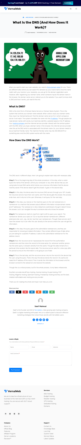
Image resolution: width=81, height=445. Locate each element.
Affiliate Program (9, 434)
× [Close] (1, 2)
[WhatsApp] (52, 292)
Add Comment (15, 354)
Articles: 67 (40, 323)
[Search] (70, 8)
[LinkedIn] (32, 292)
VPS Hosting (48, 401)
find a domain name (53, 87)
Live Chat (47, 431)
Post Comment (15, 370)
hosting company (19, 123)
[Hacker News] (38, 292)
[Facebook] (12, 292)
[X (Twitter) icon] (44, 320)
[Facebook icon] (34, 320)
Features (7, 431)
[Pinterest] (25, 292)
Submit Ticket (48, 434)
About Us (7, 426)
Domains (47, 406)
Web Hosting (52, 32)
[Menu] (76, 8)
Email (33, 347)
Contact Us (47, 426)
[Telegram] (45, 292)
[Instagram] (14, 413)
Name (12, 347)
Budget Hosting (49, 396)
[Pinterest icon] (47, 320)
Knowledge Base (49, 429)
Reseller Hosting (49, 399)
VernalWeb (38, 310)
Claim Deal (67, 3)
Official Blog (8, 429)
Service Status (49, 436)
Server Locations (10, 436)
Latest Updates (49, 439)
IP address (54, 118)
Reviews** (7, 439)
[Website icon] (40, 320)
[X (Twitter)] (18, 292)
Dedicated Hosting (50, 404)
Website (55, 347)
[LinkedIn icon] (37, 320)
